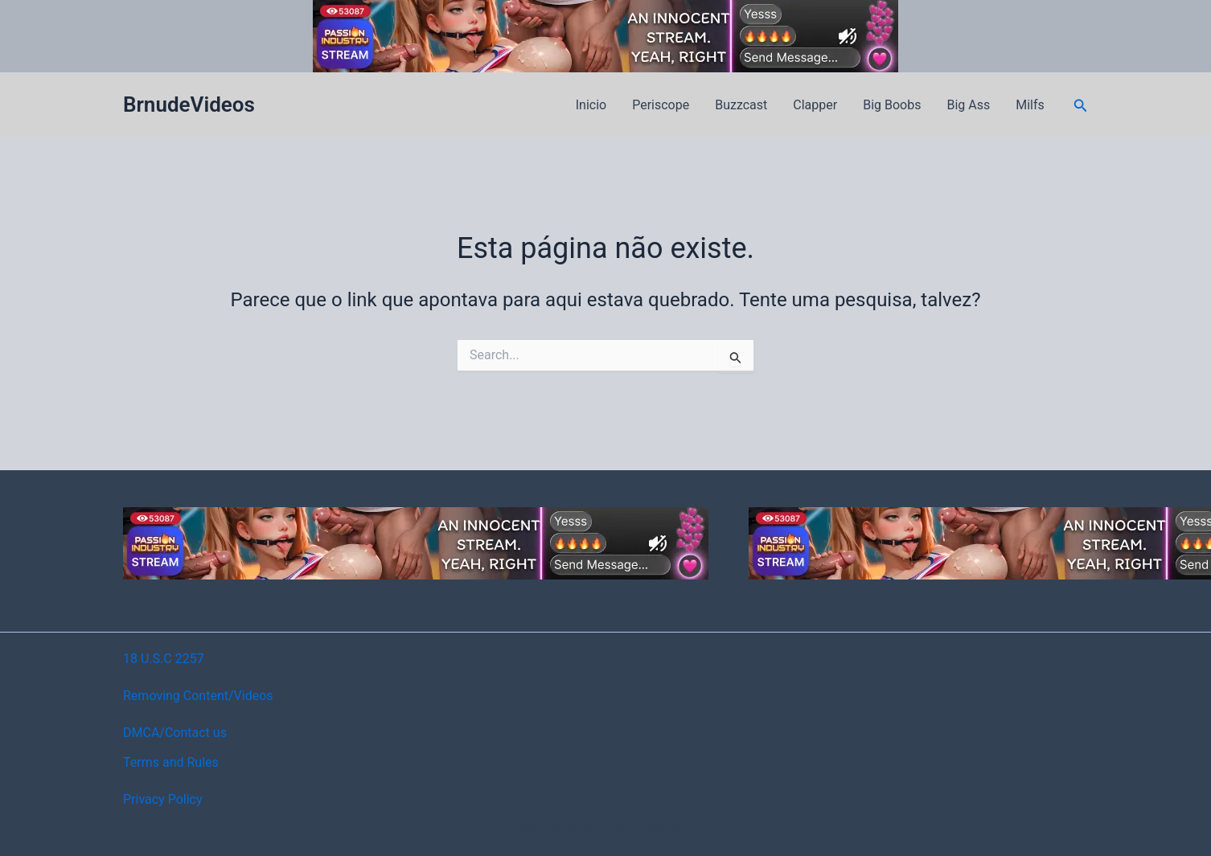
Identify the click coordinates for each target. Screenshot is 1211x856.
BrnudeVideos (189, 104)
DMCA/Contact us (175, 732)
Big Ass (968, 105)
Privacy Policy (163, 799)
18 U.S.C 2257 (163, 658)
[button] (1080, 106)
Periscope (660, 105)
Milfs (1030, 105)
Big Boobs (892, 105)
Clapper (815, 105)
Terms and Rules (171, 762)
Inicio (591, 105)
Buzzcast (741, 105)
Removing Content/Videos (198, 695)
